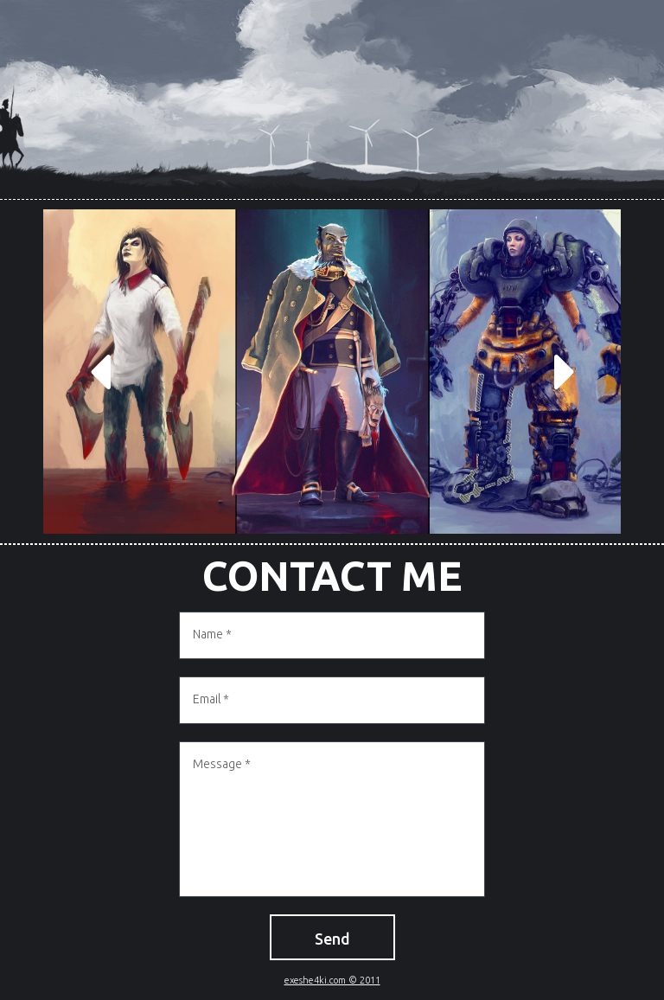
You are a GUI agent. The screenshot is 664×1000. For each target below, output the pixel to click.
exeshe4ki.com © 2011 (332, 980)
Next (565, 372)
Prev (99, 372)
